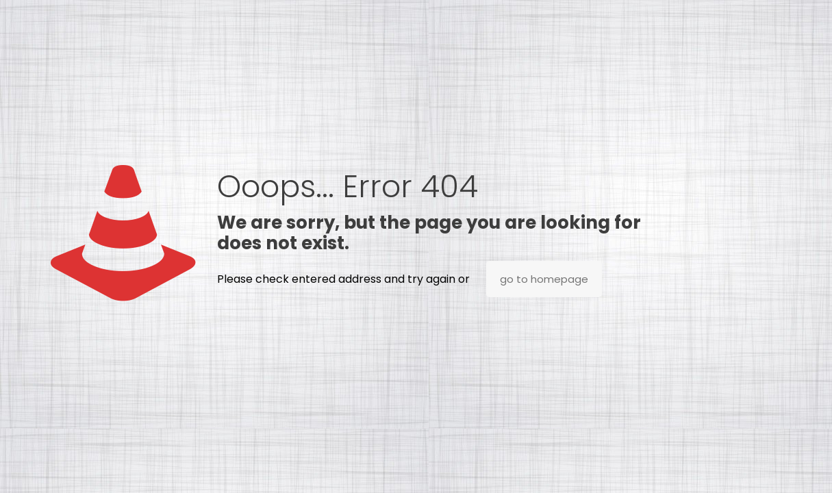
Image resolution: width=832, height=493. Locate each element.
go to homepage (544, 279)
